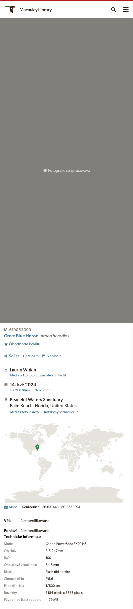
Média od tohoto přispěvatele (31, 375)
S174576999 (30, 390)
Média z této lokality (24, 412)
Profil (62, 375)
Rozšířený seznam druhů (62, 412)
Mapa (10, 507)
